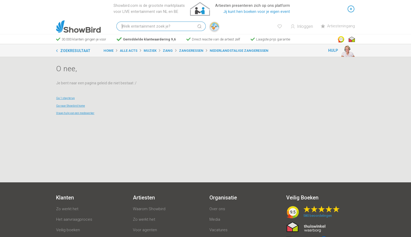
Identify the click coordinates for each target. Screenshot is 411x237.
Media (214, 219)
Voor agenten (145, 230)
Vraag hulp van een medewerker (75, 113)
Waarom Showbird (149, 209)
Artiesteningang (338, 26)
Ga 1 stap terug (65, 98)
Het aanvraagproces (74, 219)
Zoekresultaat (75, 51)
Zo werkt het (67, 209)
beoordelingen (317, 216)
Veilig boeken (68, 230)
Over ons (217, 209)
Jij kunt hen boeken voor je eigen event (256, 11)
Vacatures (218, 230)
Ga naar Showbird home (70, 105)
